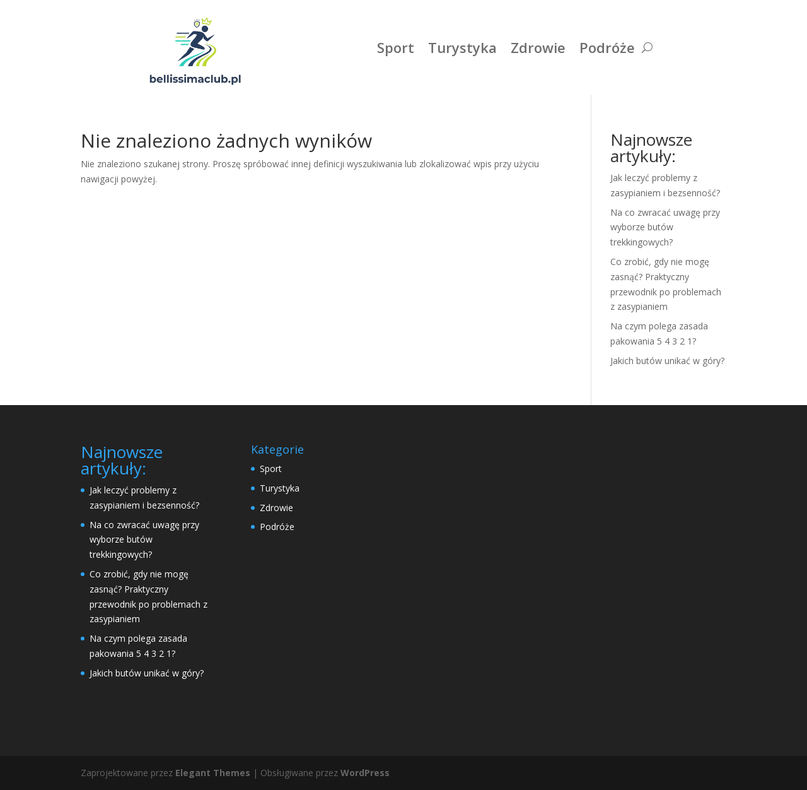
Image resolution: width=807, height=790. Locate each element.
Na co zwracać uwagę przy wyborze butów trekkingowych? (665, 227)
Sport (395, 47)
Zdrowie (538, 47)
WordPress (365, 773)
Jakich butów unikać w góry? (667, 361)
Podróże (607, 47)
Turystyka (462, 47)
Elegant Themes (212, 773)
